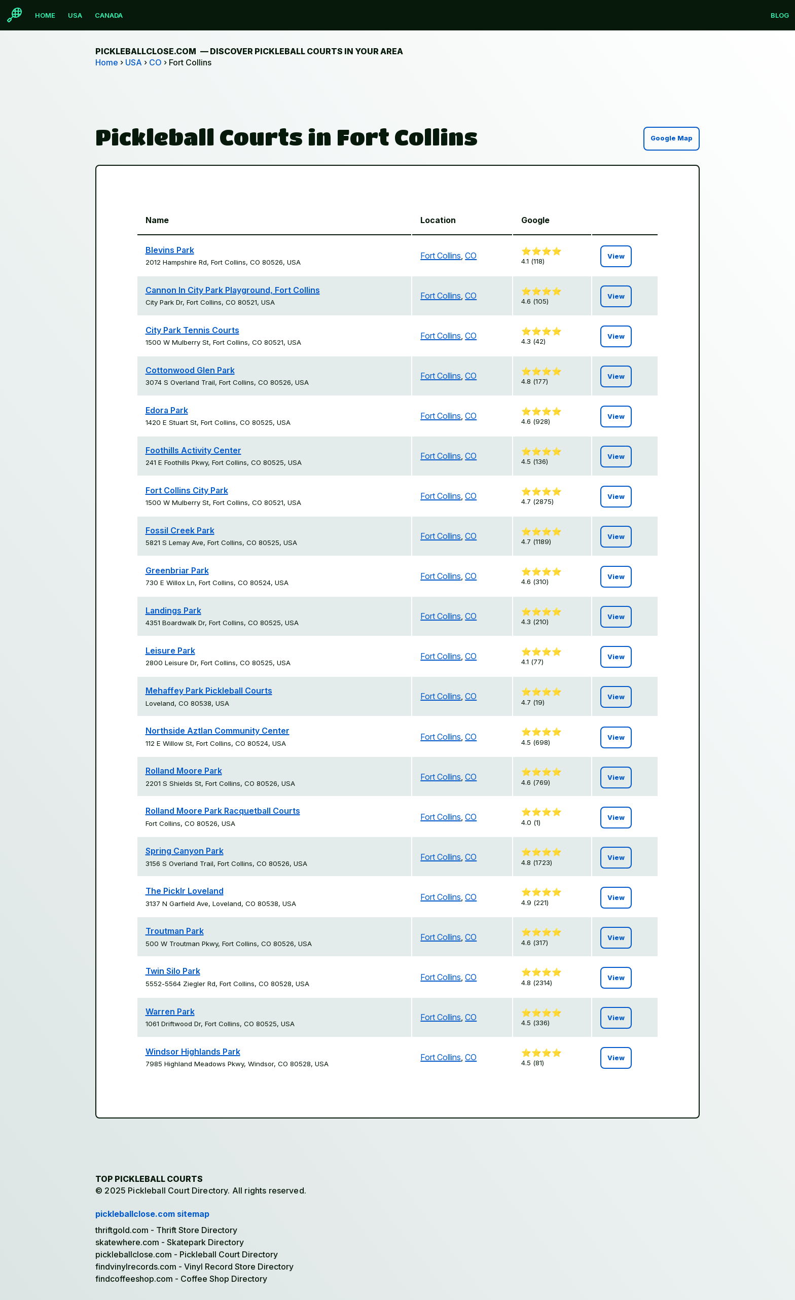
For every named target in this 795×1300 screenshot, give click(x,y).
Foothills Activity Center (193, 450)
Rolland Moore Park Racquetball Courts (223, 811)
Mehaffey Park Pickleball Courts (209, 690)
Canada (109, 15)
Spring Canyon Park (185, 851)
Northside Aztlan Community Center (218, 731)
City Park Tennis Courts (192, 330)
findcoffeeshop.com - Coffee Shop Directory (181, 1279)
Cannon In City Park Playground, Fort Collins (233, 290)
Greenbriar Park (177, 570)
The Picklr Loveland (185, 891)
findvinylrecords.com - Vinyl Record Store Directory (194, 1266)
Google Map (672, 138)
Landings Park (173, 610)
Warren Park (170, 1011)
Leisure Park (170, 650)
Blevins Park (170, 250)
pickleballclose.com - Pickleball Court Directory (186, 1254)
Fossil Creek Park (180, 530)
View (616, 256)
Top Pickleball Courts (149, 1179)
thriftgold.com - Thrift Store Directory (166, 1230)
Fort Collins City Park (187, 490)
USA (75, 15)
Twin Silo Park (173, 971)
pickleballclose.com (249, 51)
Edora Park (167, 410)
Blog (780, 15)
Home (45, 15)
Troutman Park (175, 931)
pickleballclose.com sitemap (152, 1214)
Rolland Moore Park (184, 771)
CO (155, 62)
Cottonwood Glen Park (190, 370)
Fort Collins (440, 255)
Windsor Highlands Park (193, 1051)
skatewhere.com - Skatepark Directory (169, 1242)
